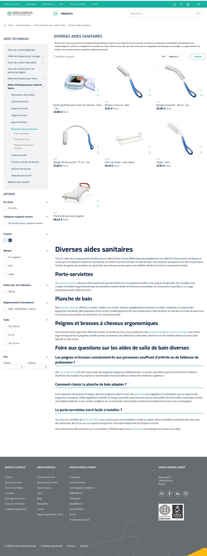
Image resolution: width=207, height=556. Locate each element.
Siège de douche (19, 114)
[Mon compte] (174, 3)
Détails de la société (47, 481)
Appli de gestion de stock (50, 513)
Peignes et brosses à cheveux (24, 146)
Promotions (48, 3)
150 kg (11, 290)
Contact (94, 3)
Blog (39, 497)
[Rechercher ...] (164, 13)
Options (198, 56)
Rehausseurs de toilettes (23, 94)
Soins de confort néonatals (22, 61)
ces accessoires (68, 371)
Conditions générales (16, 508)
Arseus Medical (77, 481)
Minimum (14, 364)
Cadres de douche (19, 100)
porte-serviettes (67, 282)
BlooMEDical (75, 502)
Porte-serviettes (21, 132)
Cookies (84, 545)
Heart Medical (76, 508)
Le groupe (74, 476)
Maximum (38, 364)
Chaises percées (19, 154)
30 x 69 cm (13, 325)
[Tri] (178, 56)
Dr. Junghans (14, 256)
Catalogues (31, 3)
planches (139, 393)
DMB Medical (76, 492)
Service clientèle (77, 3)
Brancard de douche (21, 168)
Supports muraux (19, 107)
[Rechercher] (198, 13)
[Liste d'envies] (179, 3)
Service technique (14, 487)
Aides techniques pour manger (24, 55)
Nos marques (44, 487)
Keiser (72, 513)
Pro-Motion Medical (79, 518)
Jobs (62, 3)
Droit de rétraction (14, 502)
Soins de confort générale (21, 49)
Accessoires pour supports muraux (25, 222)
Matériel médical (12, 3)
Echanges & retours (15, 497)
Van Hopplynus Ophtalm (82, 487)
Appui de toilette (19, 121)
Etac (10, 264)
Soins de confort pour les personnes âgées (21, 69)
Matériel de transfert (19, 181)
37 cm (11, 334)
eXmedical (74, 497)
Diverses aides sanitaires (24, 128)
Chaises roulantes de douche (25, 161)
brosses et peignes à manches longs (168, 331)
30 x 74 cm (13, 342)
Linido (11, 273)
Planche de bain (21, 138)
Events (40, 508)
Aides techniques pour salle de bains (25, 86)
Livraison (9, 492)
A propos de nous (46, 476)
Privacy (71, 545)
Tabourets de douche (21, 174)
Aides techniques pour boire (23, 77)
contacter (137, 428)
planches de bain (69, 306)
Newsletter (43, 502)
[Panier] (186, 3)
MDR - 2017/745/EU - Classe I (22, 308)
